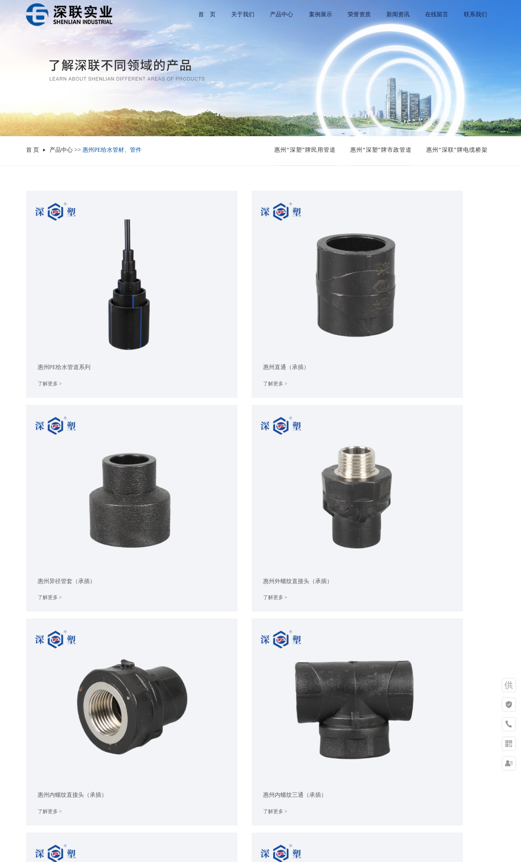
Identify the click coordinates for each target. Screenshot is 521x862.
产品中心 (281, 14)
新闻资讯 (398, 14)
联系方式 (173, 766)
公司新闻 (137, 766)
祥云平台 (311, 839)
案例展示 (320, 14)
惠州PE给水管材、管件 (111, 149)
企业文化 (37, 780)
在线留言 (436, 14)
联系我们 (475, 14)
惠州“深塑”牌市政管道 (381, 149)
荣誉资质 (359, 14)
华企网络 (360, 839)
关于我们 (242, 14)
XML (278, 848)
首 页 (207, 14)
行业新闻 (137, 780)
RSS (265, 848)
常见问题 (137, 795)
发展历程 (37, 795)
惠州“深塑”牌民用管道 (305, 149)
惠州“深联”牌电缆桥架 (457, 149)
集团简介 (37, 766)
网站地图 (247, 848)
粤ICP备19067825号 (250, 839)
